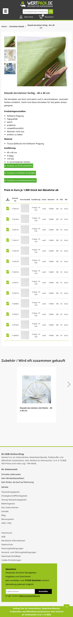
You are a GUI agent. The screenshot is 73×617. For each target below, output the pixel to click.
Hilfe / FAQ (6, 523)
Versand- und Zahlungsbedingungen (18, 552)
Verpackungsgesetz (10, 492)
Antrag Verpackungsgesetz (14, 499)
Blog (3, 515)
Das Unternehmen (10, 507)
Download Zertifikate (11, 556)
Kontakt (4, 511)
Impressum (6, 532)
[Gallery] (36, 395)
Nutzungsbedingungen (12, 548)
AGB (3, 536)
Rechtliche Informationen (13, 540)
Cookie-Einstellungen (11, 560)
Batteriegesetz (8, 503)
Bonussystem (7, 519)
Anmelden (43, 591)
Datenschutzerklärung (29, 595)
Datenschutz (7, 544)
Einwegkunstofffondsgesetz (14, 495)
